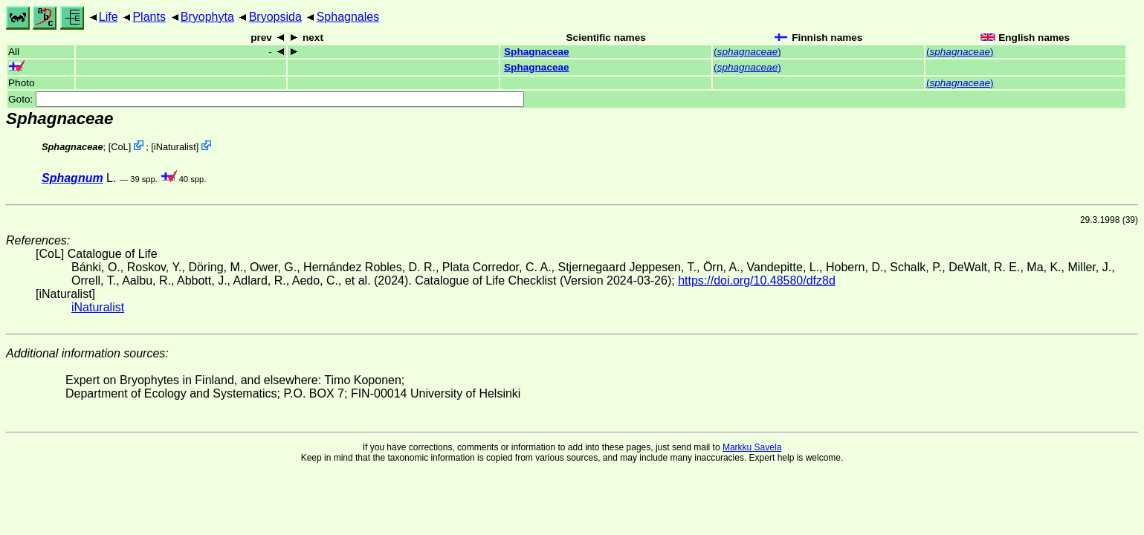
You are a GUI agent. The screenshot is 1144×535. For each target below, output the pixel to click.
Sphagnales (348, 16)
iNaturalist (175, 146)
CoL (119, 146)
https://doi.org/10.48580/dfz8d (757, 280)
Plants (148, 16)
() (747, 51)
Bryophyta (207, 16)
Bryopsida (275, 16)
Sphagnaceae (536, 51)
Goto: (266, 99)
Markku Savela (752, 447)
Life (108, 16)
